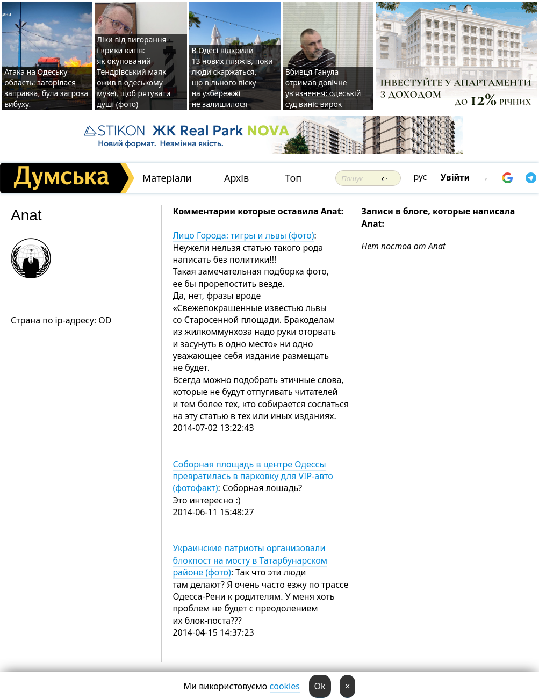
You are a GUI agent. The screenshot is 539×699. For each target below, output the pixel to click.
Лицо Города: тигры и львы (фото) (243, 235)
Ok (320, 686)
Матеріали (167, 178)
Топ (293, 178)
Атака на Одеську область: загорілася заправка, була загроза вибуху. (46, 88)
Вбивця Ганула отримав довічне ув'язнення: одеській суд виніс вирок (323, 88)
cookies (285, 686)
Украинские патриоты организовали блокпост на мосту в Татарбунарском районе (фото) (250, 560)
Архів (236, 178)
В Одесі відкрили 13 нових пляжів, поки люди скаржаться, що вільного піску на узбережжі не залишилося (231, 77)
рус (420, 177)
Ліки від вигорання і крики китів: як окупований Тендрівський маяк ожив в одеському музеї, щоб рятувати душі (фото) (133, 71)
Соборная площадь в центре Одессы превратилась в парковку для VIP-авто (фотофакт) (253, 476)
